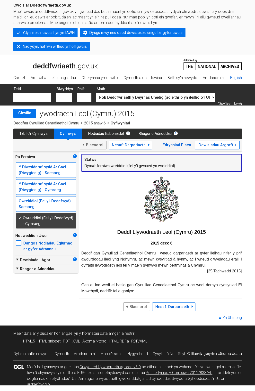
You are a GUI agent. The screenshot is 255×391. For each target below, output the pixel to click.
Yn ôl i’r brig (232, 317)
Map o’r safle (111, 353)
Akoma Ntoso (94, 341)
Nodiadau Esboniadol (106, 133)
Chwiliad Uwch (230, 104)
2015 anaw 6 (95, 123)
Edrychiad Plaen (177, 145)
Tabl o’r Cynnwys (33, 133)
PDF (66, 341)
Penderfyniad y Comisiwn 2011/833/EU (179, 372)
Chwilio (24, 113)
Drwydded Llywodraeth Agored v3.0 (110, 367)
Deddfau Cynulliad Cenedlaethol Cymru (46, 123)
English (236, 77)
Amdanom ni (85, 353)
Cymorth (61, 353)
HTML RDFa (119, 341)
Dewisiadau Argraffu (217, 145)
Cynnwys (68, 133)
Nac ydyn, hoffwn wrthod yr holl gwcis (55, 46)
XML (76, 341)
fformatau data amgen (101, 333)
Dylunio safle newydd (32, 353)
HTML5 (29, 341)
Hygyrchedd (137, 353)
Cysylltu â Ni (163, 353)
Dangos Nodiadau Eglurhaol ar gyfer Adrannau (48, 246)
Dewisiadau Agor (32, 259)
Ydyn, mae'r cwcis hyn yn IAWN (49, 32)
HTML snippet (49, 341)
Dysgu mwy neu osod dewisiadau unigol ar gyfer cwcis (136, 32)
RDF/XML (139, 341)
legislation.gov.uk (51, 64)
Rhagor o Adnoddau (155, 133)
